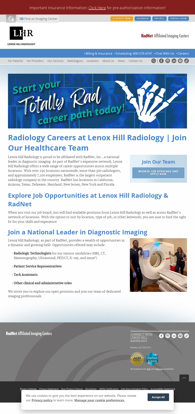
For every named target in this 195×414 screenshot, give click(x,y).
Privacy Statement (48, 388)
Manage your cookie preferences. (99, 400)
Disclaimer (91, 388)
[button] (158, 173)
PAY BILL (159, 18)
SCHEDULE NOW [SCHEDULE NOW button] (122, 18)
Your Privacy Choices (72, 388)
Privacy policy (42, 400)
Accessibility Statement (162, 388)
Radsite (159, 368)
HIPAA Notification (108, 388)
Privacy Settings (28, 388)
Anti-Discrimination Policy (134, 388)
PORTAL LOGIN (178, 18)
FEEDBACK (143, 18)
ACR (149, 368)
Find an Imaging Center (41, 19)
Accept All (158, 397)
